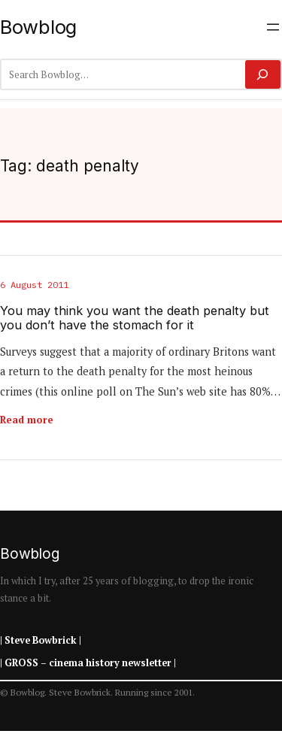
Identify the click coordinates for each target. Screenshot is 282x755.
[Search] (262, 74)
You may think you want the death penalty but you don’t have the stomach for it (134, 318)
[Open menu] (273, 27)
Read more (26, 419)
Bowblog (38, 26)
